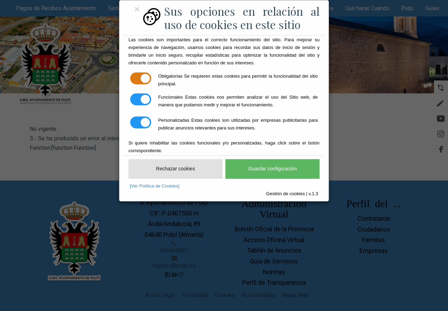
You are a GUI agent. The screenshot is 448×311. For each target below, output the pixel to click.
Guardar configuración (272, 168)
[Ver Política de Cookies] (155, 186)
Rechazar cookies (175, 168)
